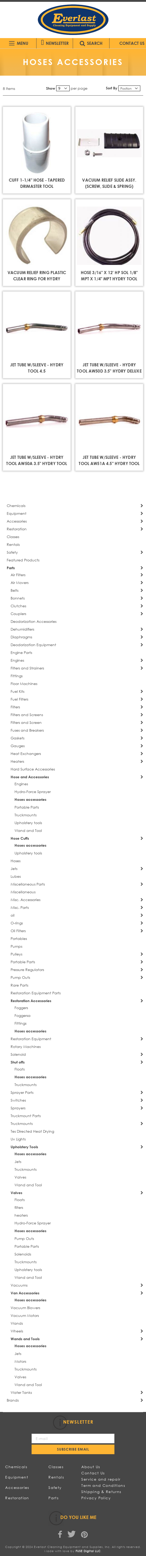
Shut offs (18, 1062)
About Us (90, 1466)
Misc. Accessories (25, 899)
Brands (13, 1400)
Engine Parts (21, 652)
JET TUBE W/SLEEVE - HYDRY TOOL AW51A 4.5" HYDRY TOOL (109, 460)
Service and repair (100, 1479)
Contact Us (93, 1473)
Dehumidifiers (22, 629)
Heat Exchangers (26, 753)
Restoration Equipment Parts (36, 992)
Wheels (17, 1331)
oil (12, 915)
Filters (15, 706)
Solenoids (22, 1254)
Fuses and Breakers (27, 730)
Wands (17, 1323)
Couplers (18, 613)
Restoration (17, 528)
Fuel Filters (19, 699)
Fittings (17, 675)
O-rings (17, 922)
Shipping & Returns (101, 1491)
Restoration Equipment (31, 1038)
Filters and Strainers (27, 668)
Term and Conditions (103, 1485)
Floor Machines (24, 683)
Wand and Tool (28, 830)
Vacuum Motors (25, 1315)
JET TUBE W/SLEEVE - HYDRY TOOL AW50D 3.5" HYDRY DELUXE (109, 367)
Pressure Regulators (27, 969)
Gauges (18, 745)
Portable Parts (26, 807)
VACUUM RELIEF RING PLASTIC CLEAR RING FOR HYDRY (37, 275)
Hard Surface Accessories (33, 769)
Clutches (18, 605)
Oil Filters (18, 930)
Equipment (16, 513)
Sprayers (18, 1107)
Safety (12, 552)
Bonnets (18, 598)
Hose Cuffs (20, 838)
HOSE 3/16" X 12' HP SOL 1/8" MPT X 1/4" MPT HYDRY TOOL (109, 275)
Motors (20, 1361)
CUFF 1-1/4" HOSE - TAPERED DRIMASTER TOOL (37, 183)
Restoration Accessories (31, 1000)
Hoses (15, 860)
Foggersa (22, 1015)
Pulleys (16, 954)
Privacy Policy (96, 1497)
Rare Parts (19, 985)
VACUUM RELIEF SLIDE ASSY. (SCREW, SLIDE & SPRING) (109, 183)
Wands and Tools (25, 1339)
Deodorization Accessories (33, 621)
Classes (13, 536)
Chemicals (16, 505)
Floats (19, 1069)
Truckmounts (25, 814)
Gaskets (17, 738)
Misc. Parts (20, 907)
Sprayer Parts (22, 1092)
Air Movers (19, 582)
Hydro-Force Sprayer (32, 791)
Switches (18, 1100)
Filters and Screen (26, 722)
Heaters (17, 761)
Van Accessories (25, 1293)
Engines (17, 660)
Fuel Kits (17, 691)
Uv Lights (18, 1139)
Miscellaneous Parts (28, 884)
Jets (14, 868)
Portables (19, 938)
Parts (11, 568)
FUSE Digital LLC (88, 1551)
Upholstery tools (28, 822)
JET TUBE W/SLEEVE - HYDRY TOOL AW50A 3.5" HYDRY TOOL (36, 460)
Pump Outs (20, 977)
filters (18, 1207)
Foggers (21, 1007)
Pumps (16, 946)
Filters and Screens (27, 714)
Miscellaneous (23, 891)
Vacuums (19, 1285)
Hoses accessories (30, 799)
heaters (21, 1215)
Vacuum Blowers (25, 1307)
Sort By (111, 88)
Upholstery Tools (24, 1147)
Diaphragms (21, 636)
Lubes (16, 876)
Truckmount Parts (26, 1115)
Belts (14, 590)
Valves (20, 1177)
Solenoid (18, 1054)
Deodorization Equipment (33, 644)
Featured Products (23, 560)
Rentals (13, 544)
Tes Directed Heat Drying (32, 1131)
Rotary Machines (26, 1046)
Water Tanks (21, 1392)
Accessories (17, 521)
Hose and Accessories (30, 777)
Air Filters (18, 574)
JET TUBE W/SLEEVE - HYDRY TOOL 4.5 (36, 367)
